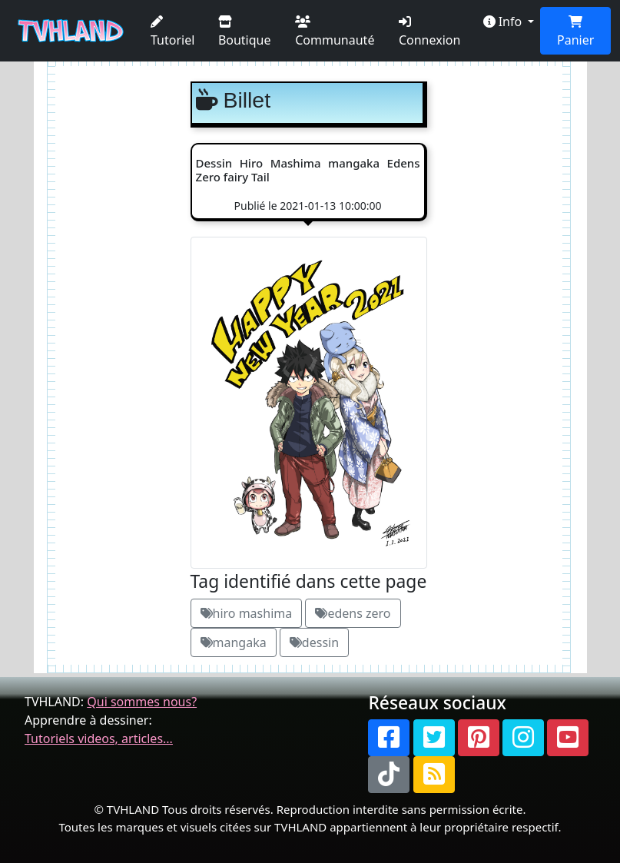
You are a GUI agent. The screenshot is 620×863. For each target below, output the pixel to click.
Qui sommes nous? (142, 701)
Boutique (244, 31)
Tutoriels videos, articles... (99, 738)
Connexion (429, 31)
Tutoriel (172, 31)
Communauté (334, 31)
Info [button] (504, 21)
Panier (575, 31)
